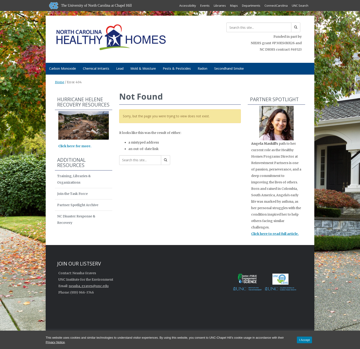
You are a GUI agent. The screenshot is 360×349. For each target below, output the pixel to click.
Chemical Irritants (96, 68)
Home (59, 82)
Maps (234, 5)
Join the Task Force (72, 194)
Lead (120, 68)
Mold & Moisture (143, 68)
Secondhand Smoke (229, 68)
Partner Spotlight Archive (77, 205)
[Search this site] (258, 27)
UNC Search (300, 5)
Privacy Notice (55, 342)
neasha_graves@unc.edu (89, 286)
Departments (251, 5)
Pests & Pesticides (177, 68)
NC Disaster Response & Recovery (76, 219)
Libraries (220, 5)
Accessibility (187, 5)
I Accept (304, 340)
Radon (202, 68)
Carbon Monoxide (62, 68)
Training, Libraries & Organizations (74, 179)
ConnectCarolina (276, 5)
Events (205, 5)
